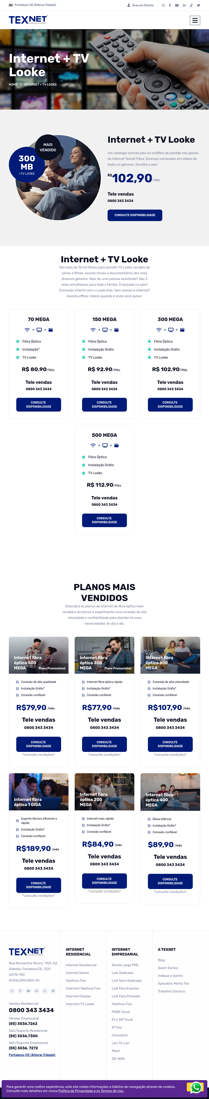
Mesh (116, 1051)
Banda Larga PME (125, 965)
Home (13, 84)
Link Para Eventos (125, 988)
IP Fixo (117, 1027)
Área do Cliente (143, 5)
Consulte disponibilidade (135, 215)
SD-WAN (118, 1059)
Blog (161, 960)
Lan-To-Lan (120, 1043)
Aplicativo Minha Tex (173, 983)
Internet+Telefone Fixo (83, 988)
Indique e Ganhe (170, 976)
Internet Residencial (81, 965)
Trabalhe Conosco (171, 991)
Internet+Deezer (78, 996)
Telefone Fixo (76, 981)
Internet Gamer (77, 973)
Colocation (120, 1035)
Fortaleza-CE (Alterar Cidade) (35, 5)
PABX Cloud (121, 1012)
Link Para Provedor (126, 996)
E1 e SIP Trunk (122, 1020)
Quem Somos (168, 968)
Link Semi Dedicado (127, 981)
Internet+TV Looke (80, 1004)
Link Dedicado (122, 973)
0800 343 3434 (120, 201)
